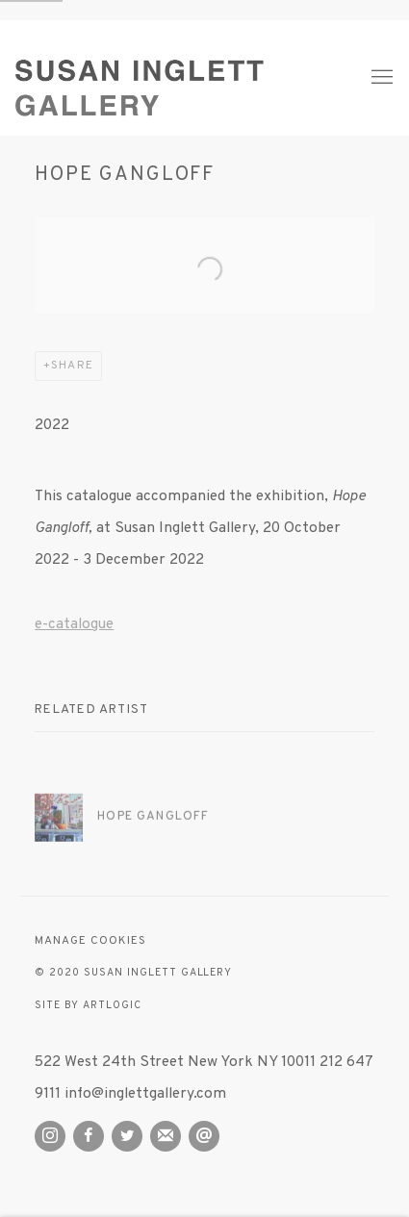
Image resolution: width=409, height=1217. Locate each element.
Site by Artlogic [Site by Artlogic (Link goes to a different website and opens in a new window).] (88, 1006)
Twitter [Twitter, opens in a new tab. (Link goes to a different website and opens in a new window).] (127, 1136)
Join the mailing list (165, 1136)
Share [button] (71, 366)
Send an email (204, 1136)
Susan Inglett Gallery (175, 77)
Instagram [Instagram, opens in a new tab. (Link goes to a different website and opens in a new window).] (50, 1136)
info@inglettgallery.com (145, 1093)
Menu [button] (380, 77)
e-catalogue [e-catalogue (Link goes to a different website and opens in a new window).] (74, 624)
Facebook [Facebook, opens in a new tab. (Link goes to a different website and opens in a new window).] (88, 1136)
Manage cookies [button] (90, 941)
